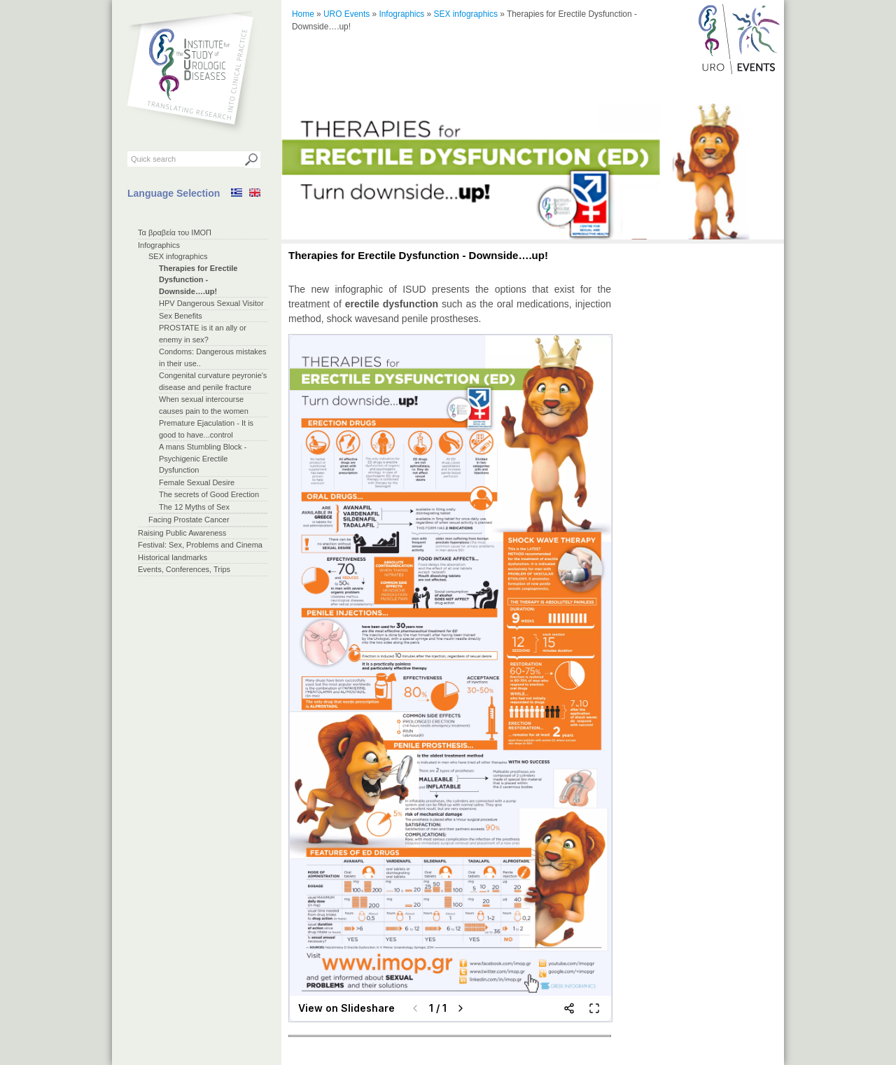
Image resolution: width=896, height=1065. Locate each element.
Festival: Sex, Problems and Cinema (200, 545)
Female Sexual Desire (196, 482)
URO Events (346, 14)
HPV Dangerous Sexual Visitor (211, 303)
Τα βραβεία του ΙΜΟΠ (174, 232)
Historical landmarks (172, 557)
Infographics (159, 245)
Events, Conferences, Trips (184, 569)
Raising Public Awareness (182, 533)
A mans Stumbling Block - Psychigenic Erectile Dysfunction (202, 458)
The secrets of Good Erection (209, 494)
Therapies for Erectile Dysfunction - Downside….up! (198, 279)
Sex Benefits (180, 316)
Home (303, 14)
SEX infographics (177, 256)
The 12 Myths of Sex (194, 507)
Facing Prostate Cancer (189, 519)
